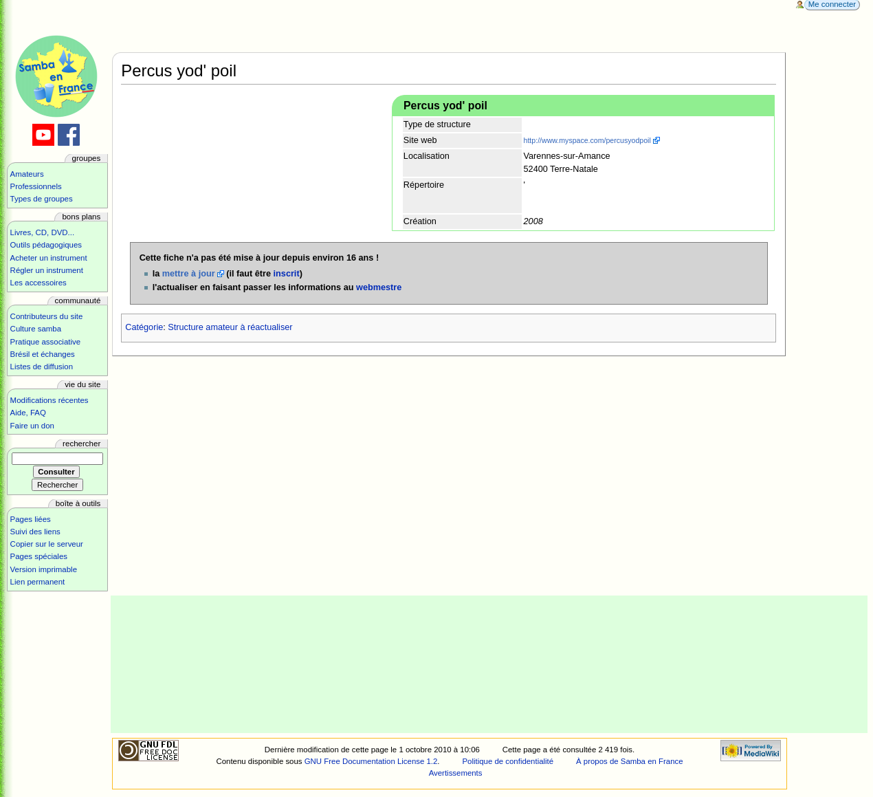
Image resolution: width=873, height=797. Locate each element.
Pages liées (30, 519)
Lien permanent (37, 582)
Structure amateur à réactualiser (230, 327)
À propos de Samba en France (629, 761)
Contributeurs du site (46, 316)
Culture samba (35, 329)
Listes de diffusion (41, 366)
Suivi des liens (35, 531)
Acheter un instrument (48, 258)
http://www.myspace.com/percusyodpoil (587, 140)
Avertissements (456, 773)
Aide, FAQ (28, 412)
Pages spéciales (38, 556)
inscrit (287, 274)
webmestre (378, 287)
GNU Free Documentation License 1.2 (371, 761)
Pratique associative (45, 342)
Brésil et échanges (42, 354)
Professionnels (36, 186)
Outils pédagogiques (46, 245)
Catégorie (144, 327)
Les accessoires (38, 283)
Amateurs (27, 174)
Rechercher (81, 443)
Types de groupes (41, 199)
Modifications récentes (49, 400)
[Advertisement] (489, 664)
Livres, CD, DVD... (42, 232)
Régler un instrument (46, 270)
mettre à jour (188, 274)
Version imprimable (43, 569)
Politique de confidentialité (507, 761)
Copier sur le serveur (46, 544)
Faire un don (32, 426)
